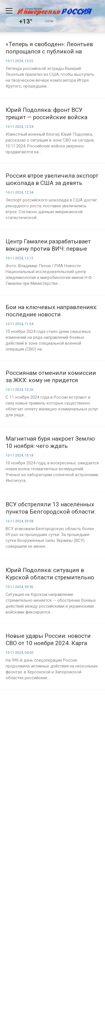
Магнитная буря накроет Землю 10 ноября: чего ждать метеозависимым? (50, 442)
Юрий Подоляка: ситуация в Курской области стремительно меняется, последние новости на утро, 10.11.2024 (51, 574)
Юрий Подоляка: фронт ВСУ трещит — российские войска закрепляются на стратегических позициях (52, 114)
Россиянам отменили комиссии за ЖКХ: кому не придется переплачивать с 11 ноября (51, 377)
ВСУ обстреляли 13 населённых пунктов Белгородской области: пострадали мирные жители (50, 508)
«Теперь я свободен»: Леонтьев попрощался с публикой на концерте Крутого (49, 48)
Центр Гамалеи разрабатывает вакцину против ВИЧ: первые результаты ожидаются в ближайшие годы (48, 245)
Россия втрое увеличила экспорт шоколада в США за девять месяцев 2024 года (52, 179)
